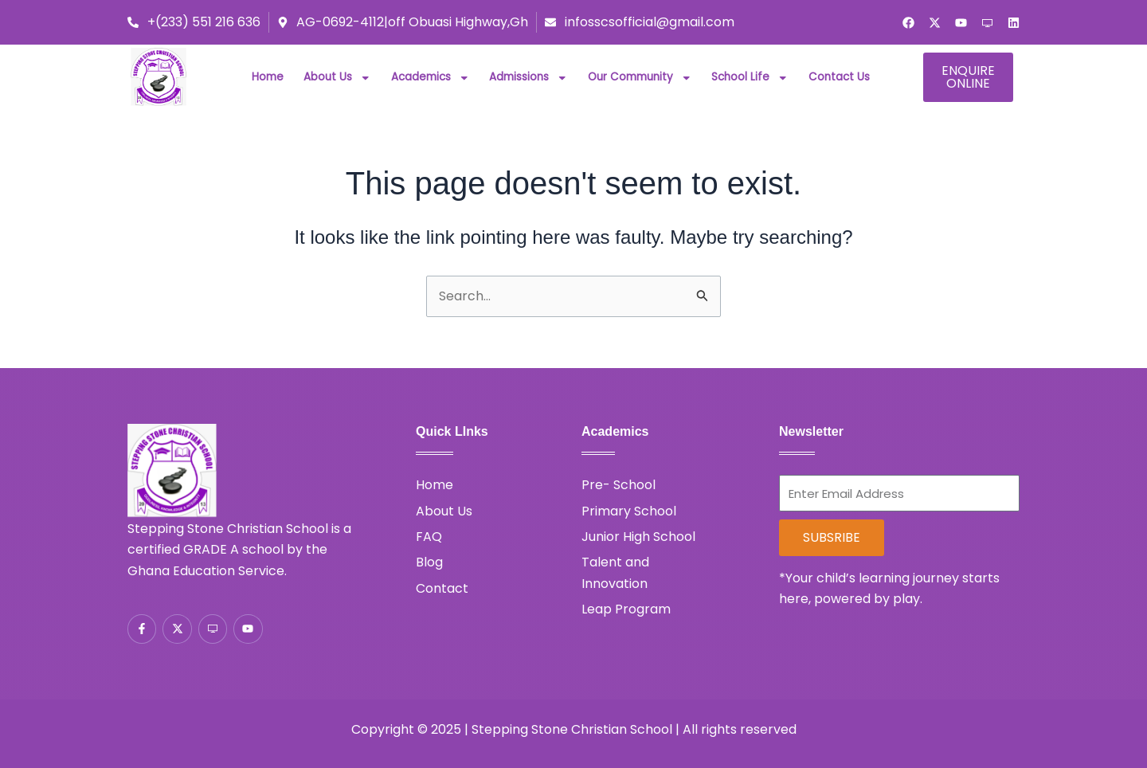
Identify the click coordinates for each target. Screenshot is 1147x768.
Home (268, 76)
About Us (337, 77)
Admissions (528, 77)
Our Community (640, 77)
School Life (750, 77)
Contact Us (839, 76)
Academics (430, 77)
